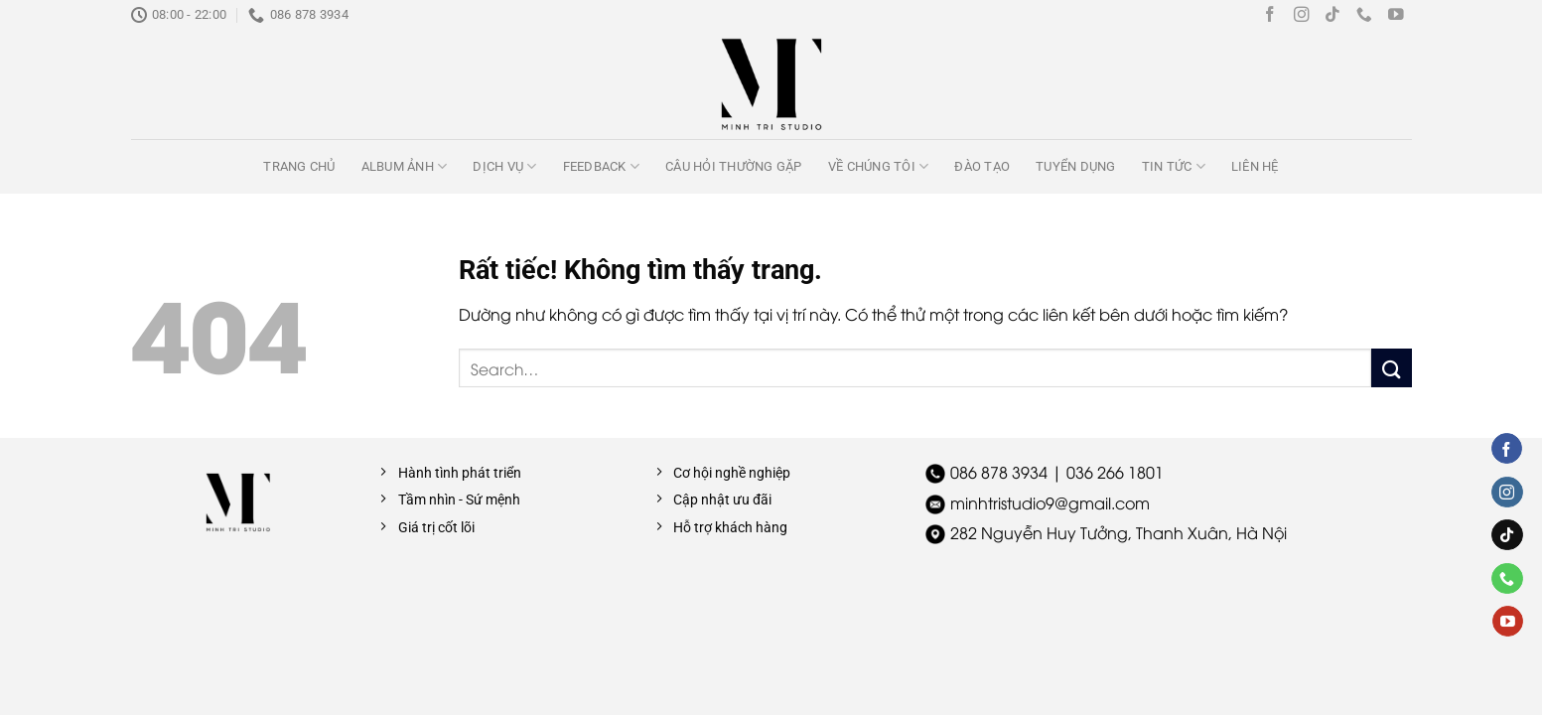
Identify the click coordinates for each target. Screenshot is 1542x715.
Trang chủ (299, 166)
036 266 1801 (1115, 472)
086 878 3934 (999, 472)
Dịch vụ (504, 166)
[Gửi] (1391, 368)
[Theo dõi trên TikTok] (1332, 15)
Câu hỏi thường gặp (733, 166)
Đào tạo (982, 166)
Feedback (601, 166)
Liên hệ (1255, 166)
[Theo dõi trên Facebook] (1270, 15)
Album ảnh (404, 166)
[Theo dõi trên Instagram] (1302, 15)
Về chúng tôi (878, 166)
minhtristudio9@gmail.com (1050, 502)
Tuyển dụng (1076, 166)
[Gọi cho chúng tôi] (1364, 15)
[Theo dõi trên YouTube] (1396, 15)
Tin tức (1173, 166)
